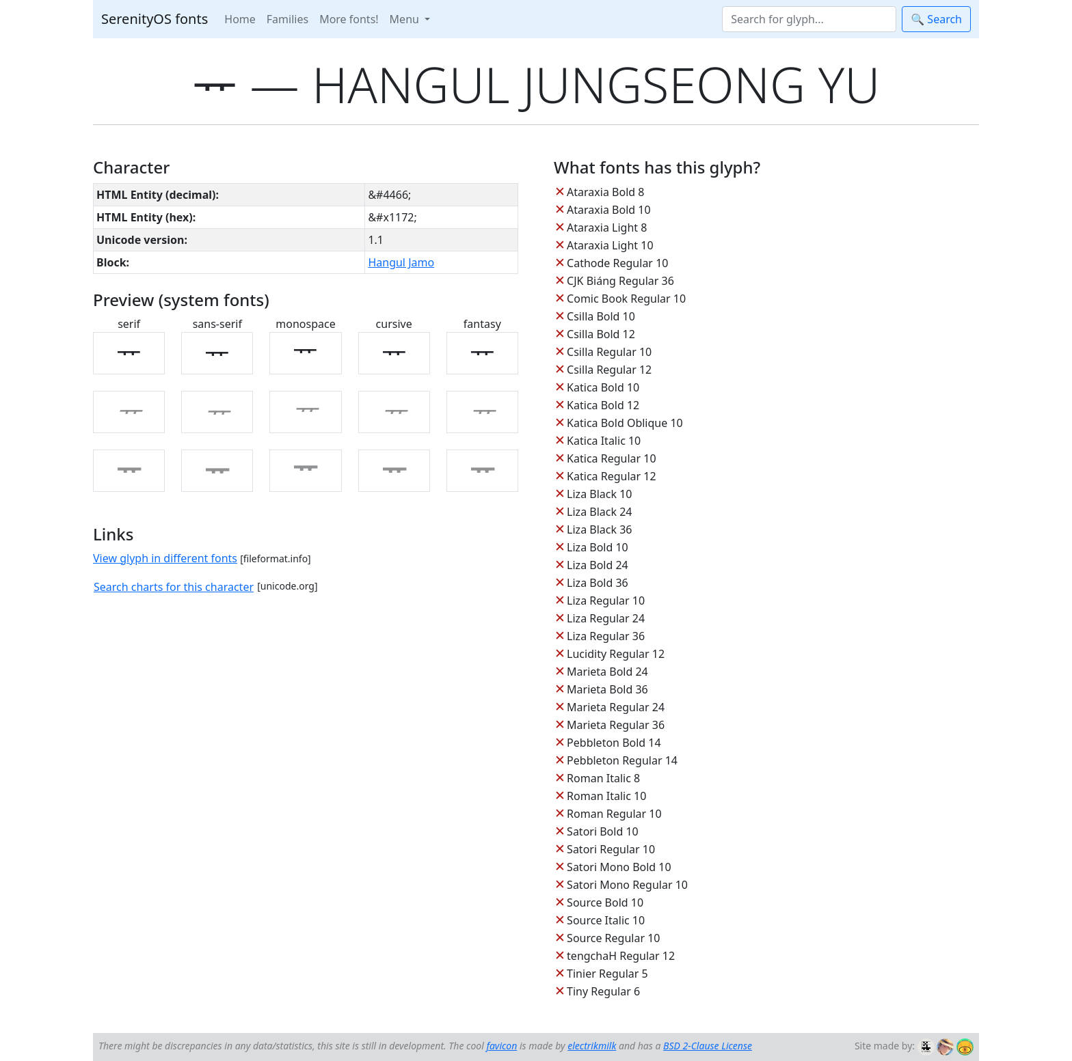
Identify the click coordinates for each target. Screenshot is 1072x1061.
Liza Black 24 (599, 511)
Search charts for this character (174, 586)
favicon (501, 1045)
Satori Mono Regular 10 (627, 884)
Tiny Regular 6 (603, 991)
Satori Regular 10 (611, 849)
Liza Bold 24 (597, 565)
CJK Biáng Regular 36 (620, 280)
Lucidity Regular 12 (616, 653)
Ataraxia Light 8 (607, 227)
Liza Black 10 (599, 493)
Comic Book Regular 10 (626, 298)
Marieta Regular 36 (616, 724)
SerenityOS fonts (154, 19)
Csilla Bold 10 (601, 316)
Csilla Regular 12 (609, 369)
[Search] (809, 19)
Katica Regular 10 (611, 458)
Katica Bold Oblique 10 (625, 422)
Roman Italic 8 (603, 778)
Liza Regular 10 (606, 600)
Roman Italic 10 (606, 795)
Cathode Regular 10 (617, 263)
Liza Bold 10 (597, 547)
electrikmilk (591, 1045)
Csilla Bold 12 (601, 334)
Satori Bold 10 (603, 831)
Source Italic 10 (606, 920)
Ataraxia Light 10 (610, 245)
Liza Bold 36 (597, 582)
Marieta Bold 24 (607, 671)
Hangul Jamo (401, 262)
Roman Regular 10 (614, 813)
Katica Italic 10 (604, 440)
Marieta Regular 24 (616, 707)
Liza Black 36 (599, 529)
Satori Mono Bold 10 (619, 866)
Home (240, 19)
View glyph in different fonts (165, 558)
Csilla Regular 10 (609, 351)
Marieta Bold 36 (607, 689)
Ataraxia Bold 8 (605, 191)
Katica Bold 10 (603, 387)
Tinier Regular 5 (607, 973)
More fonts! (348, 19)
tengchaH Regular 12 (621, 955)
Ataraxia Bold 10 (608, 209)
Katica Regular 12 (611, 476)
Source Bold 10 (605, 902)
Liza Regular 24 (606, 618)
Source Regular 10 (613, 938)
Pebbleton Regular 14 (622, 760)
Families (287, 19)
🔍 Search (936, 19)
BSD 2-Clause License (707, 1045)
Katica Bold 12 (603, 405)
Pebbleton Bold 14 (614, 742)
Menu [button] (406, 19)
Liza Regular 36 (606, 636)
